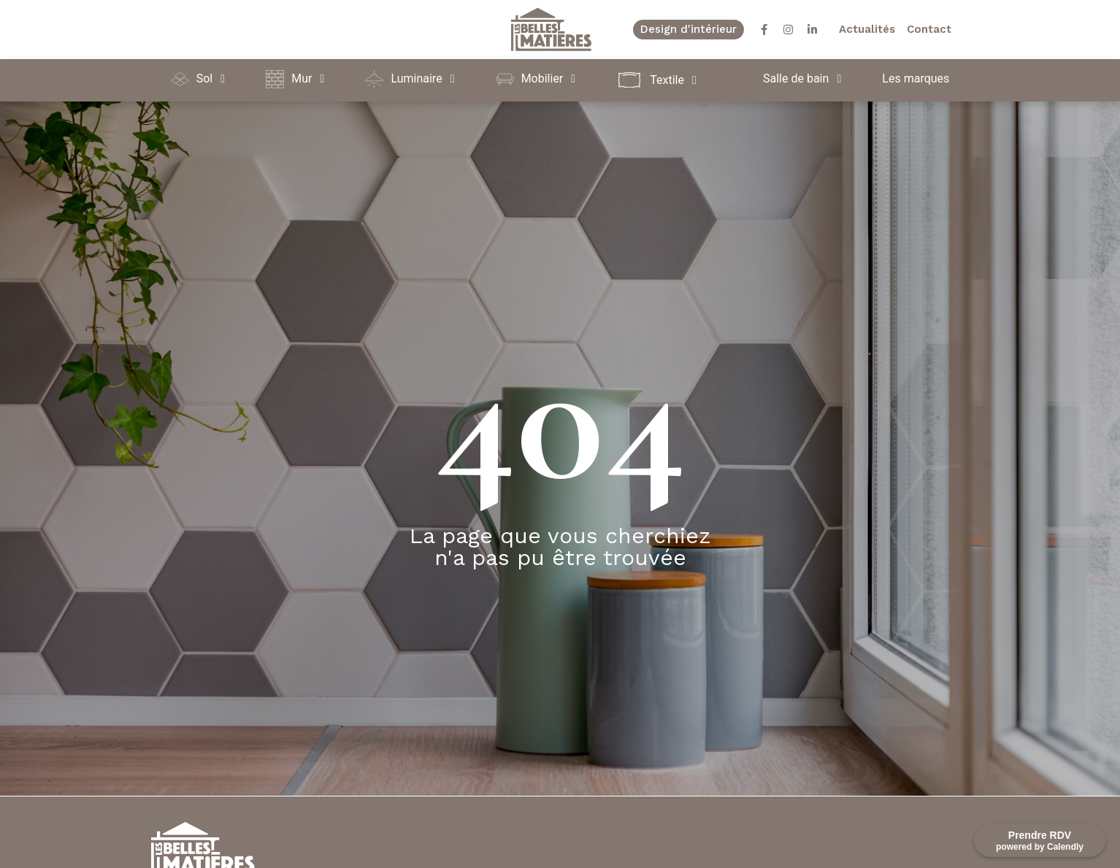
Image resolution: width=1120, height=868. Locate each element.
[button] (200, 79)
